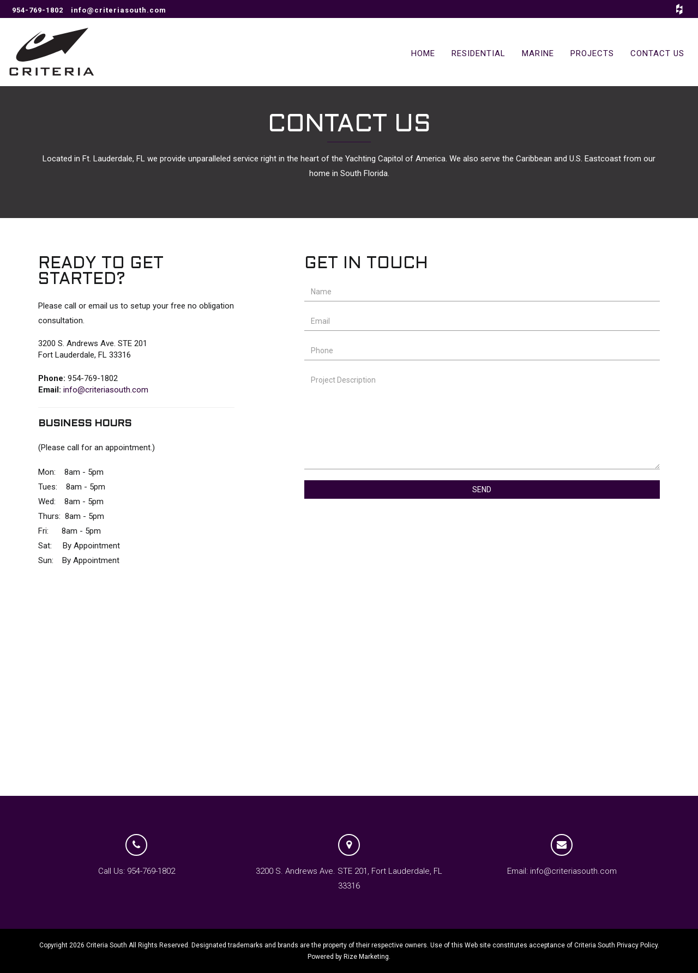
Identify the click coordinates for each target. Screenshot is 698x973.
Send (481, 489)
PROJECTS (592, 53)
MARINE (538, 53)
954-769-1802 (37, 10)
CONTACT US (657, 53)
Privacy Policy (637, 945)
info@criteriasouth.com (118, 10)
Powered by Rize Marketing (348, 956)
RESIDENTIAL (479, 53)
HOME (423, 53)
